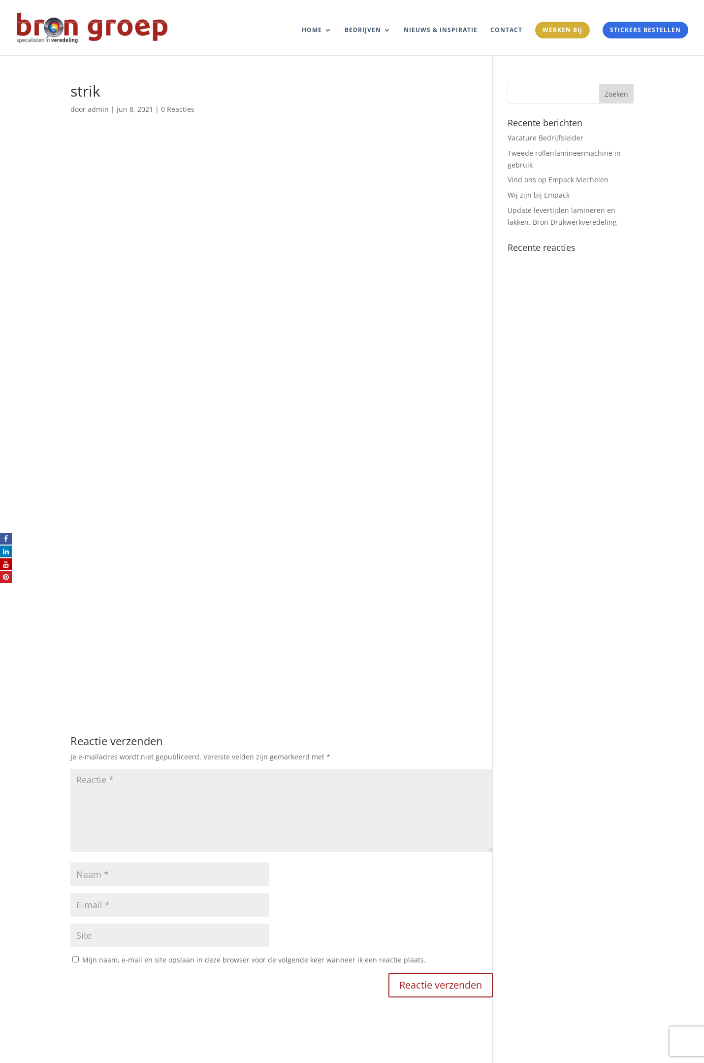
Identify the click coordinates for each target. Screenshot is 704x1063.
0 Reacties (177, 109)
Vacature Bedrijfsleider (545, 137)
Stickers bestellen (645, 30)
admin (98, 109)
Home (312, 30)
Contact (506, 30)
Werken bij (562, 30)
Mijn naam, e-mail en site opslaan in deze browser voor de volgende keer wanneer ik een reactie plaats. (254, 959)
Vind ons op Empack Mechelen (558, 179)
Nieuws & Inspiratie (441, 30)
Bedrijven (363, 30)
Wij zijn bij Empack (539, 195)
